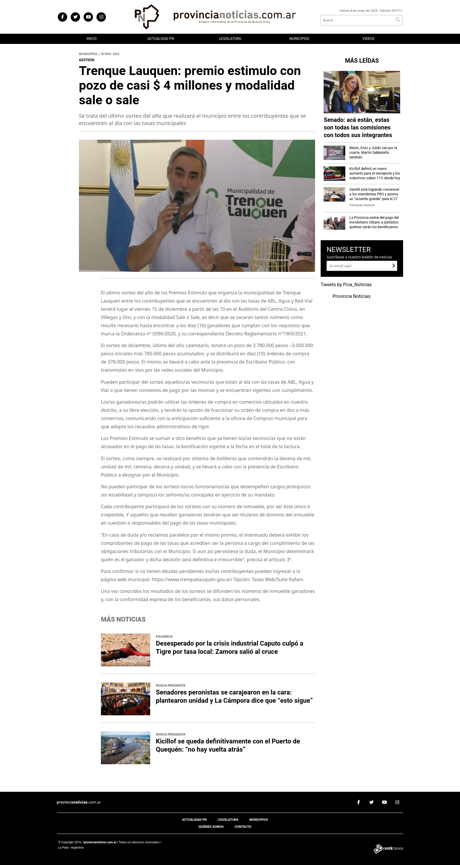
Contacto (243, 826)
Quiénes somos (211, 826)
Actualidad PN (161, 38)
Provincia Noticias (351, 296)
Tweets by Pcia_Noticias (346, 284)
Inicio (92, 38)
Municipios (299, 38)
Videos (369, 38)
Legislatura (230, 38)
